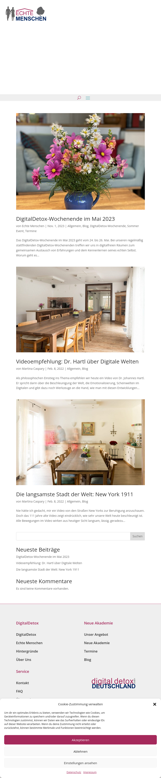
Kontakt (22, 683)
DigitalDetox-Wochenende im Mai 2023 (65, 218)
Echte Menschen (33, 226)
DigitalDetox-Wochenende (108, 226)
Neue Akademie (97, 643)
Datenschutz (73, 772)
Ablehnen (81, 751)
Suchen (137, 536)
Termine (30, 231)
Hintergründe (27, 651)
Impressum (89, 772)
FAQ (19, 691)
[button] (155, 704)
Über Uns (23, 659)
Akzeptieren (80, 740)
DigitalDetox (26, 634)
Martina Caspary (33, 369)
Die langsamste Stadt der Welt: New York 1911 (74, 494)
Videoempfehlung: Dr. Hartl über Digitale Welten (77, 361)
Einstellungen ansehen (80, 763)
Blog (86, 226)
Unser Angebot (96, 634)
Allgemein (74, 226)
